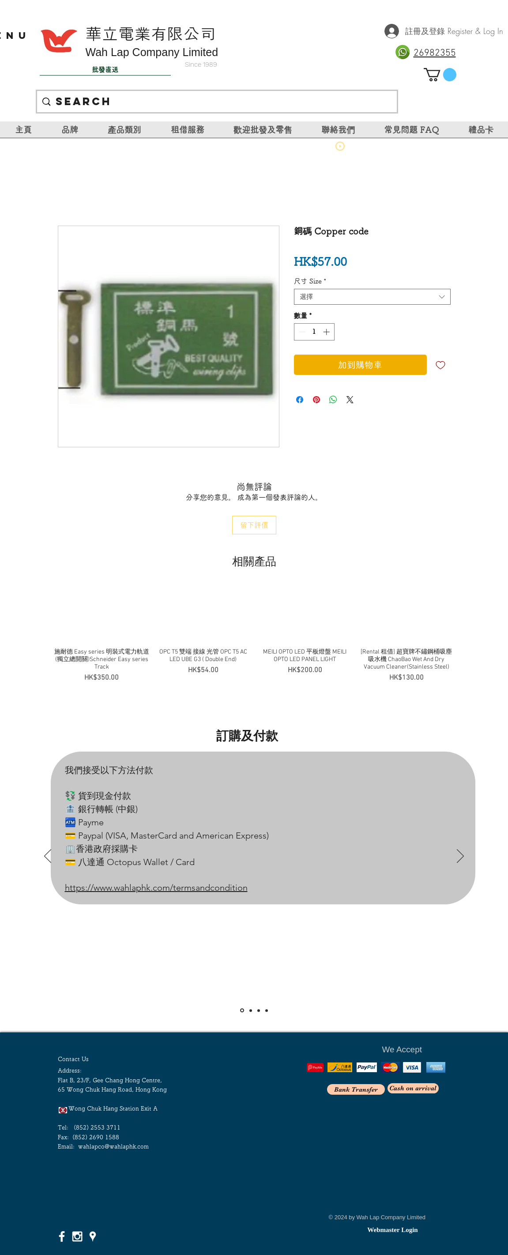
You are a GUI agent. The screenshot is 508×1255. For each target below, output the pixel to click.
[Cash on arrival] (413, 1088)
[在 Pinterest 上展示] (316, 399)
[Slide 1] (242, 1011)
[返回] (47, 856)
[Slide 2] (250, 1010)
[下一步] (460, 856)
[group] (254, 634)
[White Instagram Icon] (77, 1236)
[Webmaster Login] (393, 1230)
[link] (440, 74)
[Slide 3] (258, 1010)
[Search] (217, 101)
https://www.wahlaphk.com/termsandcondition (156, 887)
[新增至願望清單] (440, 365)
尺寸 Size (310, 281)
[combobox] (372, 297)
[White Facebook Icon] (62, 1236)
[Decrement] (301, 332)
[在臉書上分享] (299, 399)
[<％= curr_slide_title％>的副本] (266, 1010)
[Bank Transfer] (356, 1089)
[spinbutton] (314, 332)
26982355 (435, 53)
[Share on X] (350, 399)
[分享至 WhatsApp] (333, 399)
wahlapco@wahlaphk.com (113, 1146)
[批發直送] (105, 70)
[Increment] (327, 332)
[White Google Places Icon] (93, 1236)
